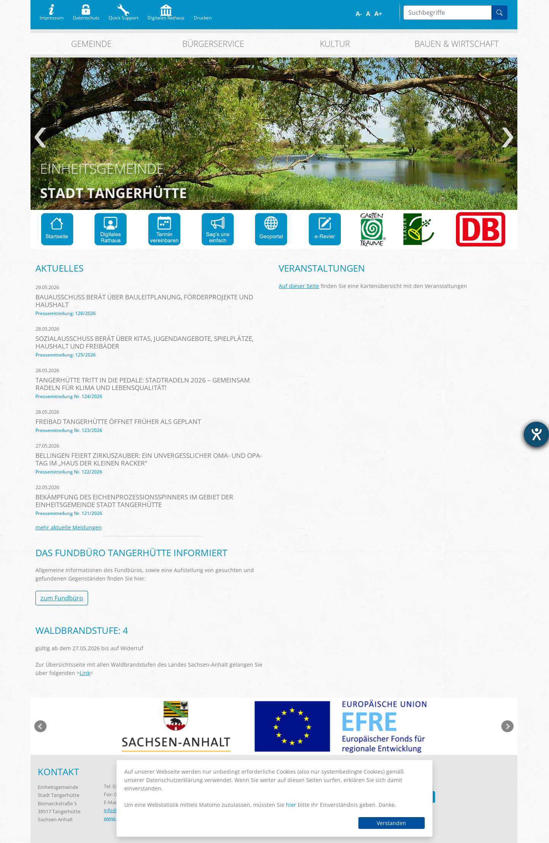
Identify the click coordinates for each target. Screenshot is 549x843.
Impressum (52, 16)
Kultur (335, 43)
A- (359, 14)
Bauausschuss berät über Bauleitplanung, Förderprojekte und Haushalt (144, 301)
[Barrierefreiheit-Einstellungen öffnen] (536, 434)
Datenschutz (86, 16)
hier (291, 804)
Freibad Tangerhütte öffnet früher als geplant (118, 421)
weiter (508, 137)
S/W (395, 14)
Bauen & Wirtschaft (456, 43)
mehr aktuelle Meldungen (68, 527)
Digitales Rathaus (166, 16)
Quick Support (123, 16)
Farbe (390, 14)
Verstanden (391, 823)
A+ (378, 14)
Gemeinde (91, 43)
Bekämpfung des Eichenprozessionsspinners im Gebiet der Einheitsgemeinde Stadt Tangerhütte (134, 501)
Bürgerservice (213, 43)
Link (85, 673)
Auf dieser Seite (299, 286)
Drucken (203, 16)
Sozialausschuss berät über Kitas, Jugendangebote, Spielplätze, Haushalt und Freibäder (144, 342)
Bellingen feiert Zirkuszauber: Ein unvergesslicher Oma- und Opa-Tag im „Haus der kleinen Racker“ (148, 459)
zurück (40, 137)
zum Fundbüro (61, 598)
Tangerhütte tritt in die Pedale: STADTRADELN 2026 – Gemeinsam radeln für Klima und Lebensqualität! (142, 384)
